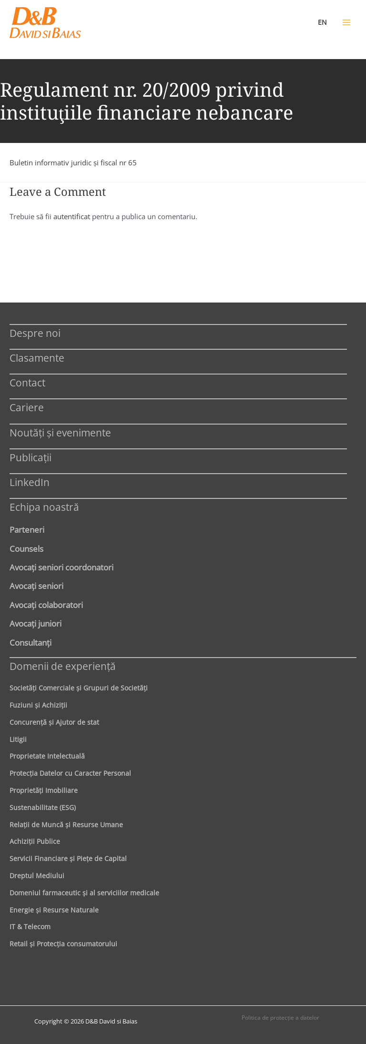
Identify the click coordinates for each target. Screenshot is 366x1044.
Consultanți (30, 642)
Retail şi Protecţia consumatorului (63, 943)
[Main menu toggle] (346, 22)
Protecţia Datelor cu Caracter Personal (70, 773)
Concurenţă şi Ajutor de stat (54, 722)
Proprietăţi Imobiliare (44, 790)
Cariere (27, 407)
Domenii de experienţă (63, 665)
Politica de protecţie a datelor (280, 1018)
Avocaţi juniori (35, 623)
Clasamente (37, 357)
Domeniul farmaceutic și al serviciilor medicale (84, 892)
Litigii (18, 739)
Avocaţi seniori (36, 585)
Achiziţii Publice (35, 841)
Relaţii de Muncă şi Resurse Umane (66, 824)
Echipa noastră (44, 506)
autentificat (71, 216)
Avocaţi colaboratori (46, 604)
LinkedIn (30, 482)
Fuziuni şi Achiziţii (38, 705)
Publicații (30, 457)
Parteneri (27, 529)
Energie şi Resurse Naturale (54, 909)
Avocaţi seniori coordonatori (61, 567)
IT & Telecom (30, 926)
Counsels (26, 548)
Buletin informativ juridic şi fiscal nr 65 (73, 162)
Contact (27, 382)
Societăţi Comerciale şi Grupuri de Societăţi (79, 687)
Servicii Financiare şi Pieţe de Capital (68, 858)
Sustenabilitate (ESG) (43, 807)
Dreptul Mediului (37, 875)
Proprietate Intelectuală (47, 755)
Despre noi (35, 332)
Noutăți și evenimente (60, 432)
